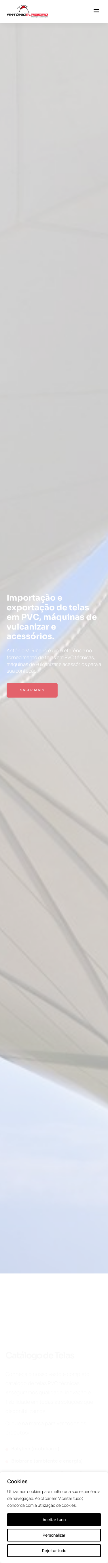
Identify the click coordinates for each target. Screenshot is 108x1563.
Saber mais (32, 690)
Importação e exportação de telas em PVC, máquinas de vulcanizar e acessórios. (52, 617)
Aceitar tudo (54, 1519)
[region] (54, 1517)
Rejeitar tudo (54, 1550)
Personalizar (54, 1535)
